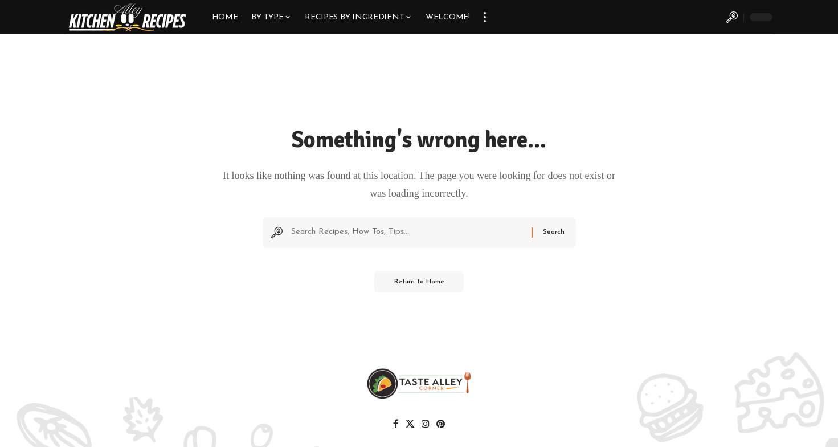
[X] (410, 425)
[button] (485, 17)
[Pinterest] (440, 425)
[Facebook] (396, 425)
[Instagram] (425, 425)
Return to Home (419, 284)
